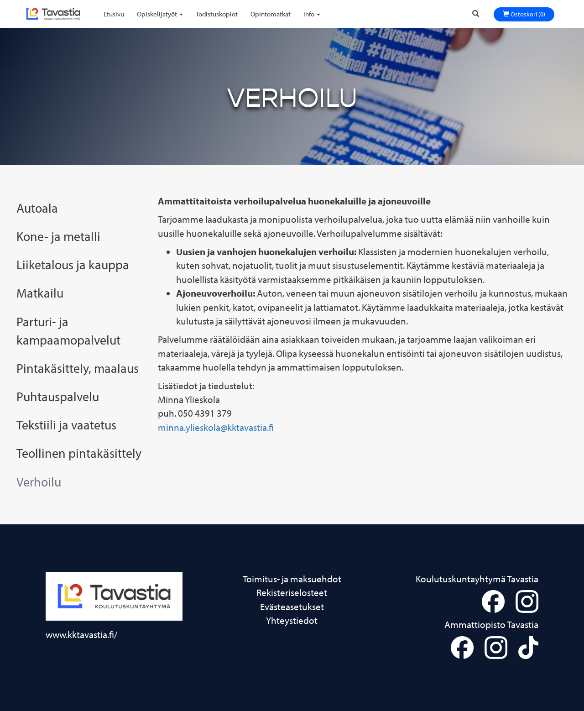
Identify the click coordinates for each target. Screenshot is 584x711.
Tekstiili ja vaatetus (66, 424)
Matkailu (39, 292)
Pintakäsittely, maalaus (77, 368)
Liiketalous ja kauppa (72, 264)
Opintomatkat (270, 14)
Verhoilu (38, 481)
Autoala (37, 207)
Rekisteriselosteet (291, 592)
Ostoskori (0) (524, 14)
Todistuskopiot (217, 14)
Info (311, 14)
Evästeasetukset (292, 606)
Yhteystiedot (292, 620)
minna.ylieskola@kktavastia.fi (216, 427)
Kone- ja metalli (58, 236)
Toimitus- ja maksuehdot (292, 578)
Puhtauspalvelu (57, 396)
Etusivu (114, 14)
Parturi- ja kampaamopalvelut (68, 330)
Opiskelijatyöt (160, 14)
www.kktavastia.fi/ (81, 634)
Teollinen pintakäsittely (78, 452)
